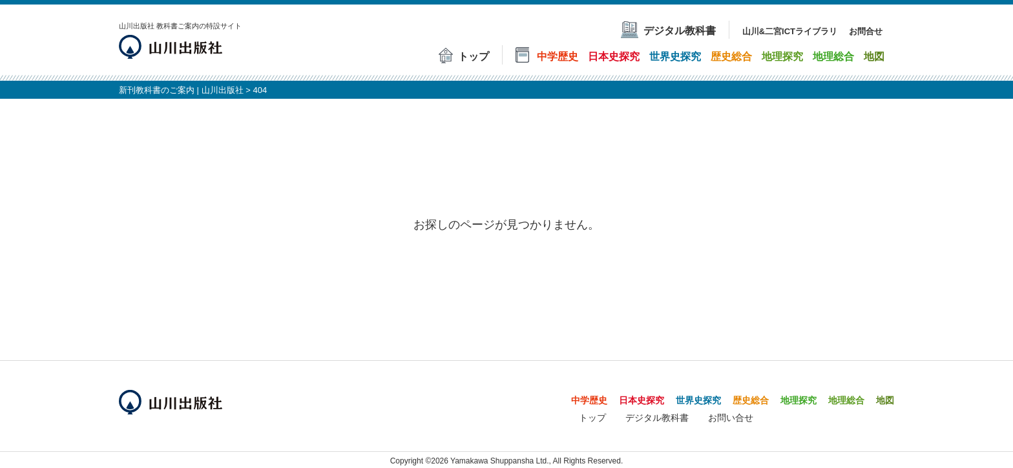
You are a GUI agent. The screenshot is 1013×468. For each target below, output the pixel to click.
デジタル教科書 (657, 417)
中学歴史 (589, 400)
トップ (592, 417)
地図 (885, 400)
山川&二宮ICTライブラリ (789, 31)
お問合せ (865, 31)
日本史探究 (641, 400)
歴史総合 (751, 400)
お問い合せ (730, 417)
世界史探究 (698, 400)
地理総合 (846, 400)
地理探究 (798, 400)
